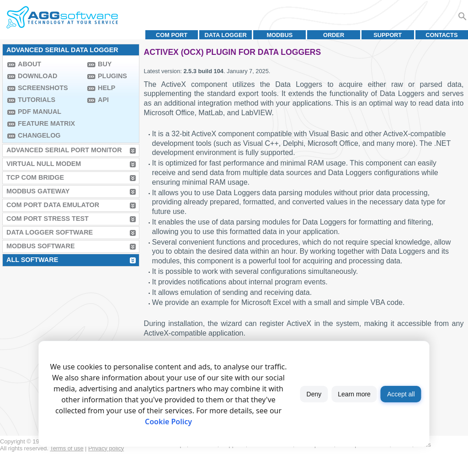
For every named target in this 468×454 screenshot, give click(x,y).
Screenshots (43, 87)
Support (387, 35)
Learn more (354, 394)
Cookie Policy (168, 422)
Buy (105, 64)
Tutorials (36, 99)
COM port (171, 35)
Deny (314, 394)
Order (333, 35)
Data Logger (226, 35)
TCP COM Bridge (35, 177)
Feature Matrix (46, 123)
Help (106, 87)
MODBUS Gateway (37, 191)
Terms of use (66, 448)
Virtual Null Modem (43, 163)
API (103, 99)
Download (37, 76)
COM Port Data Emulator (52, 204)
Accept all (401, 394)
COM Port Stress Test (47, 218)
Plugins (112, 76)
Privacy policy (106, 448)
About (29, 64)
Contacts (441, 35)
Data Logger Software (49, 232)
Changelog (39, 135)
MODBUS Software (40, 246)
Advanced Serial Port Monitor (64, 150)
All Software (32, 259)
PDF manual (39, 111)
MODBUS (279, 35)
